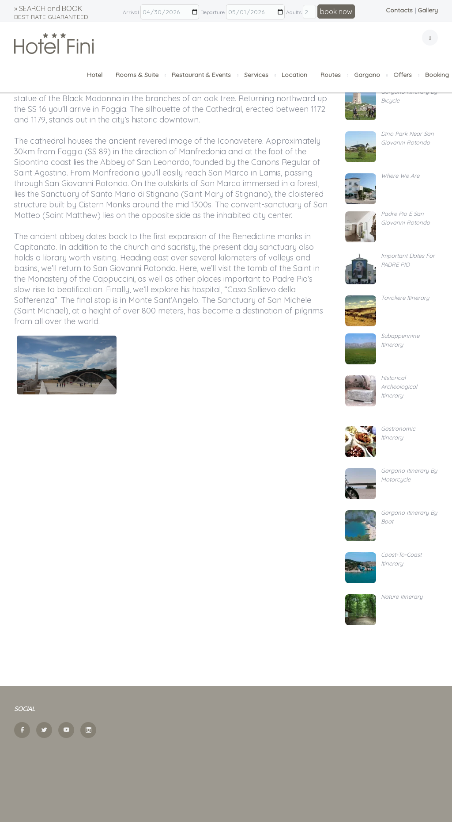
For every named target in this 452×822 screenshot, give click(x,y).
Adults (293, 12)
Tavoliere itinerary (405, 297)
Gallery (428, 10)
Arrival (131, 12)
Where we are (400, 175)
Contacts (399, 10)
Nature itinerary (401, 596)
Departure (212, 12)
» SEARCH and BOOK (51, 12)
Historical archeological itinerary (399, 386)
